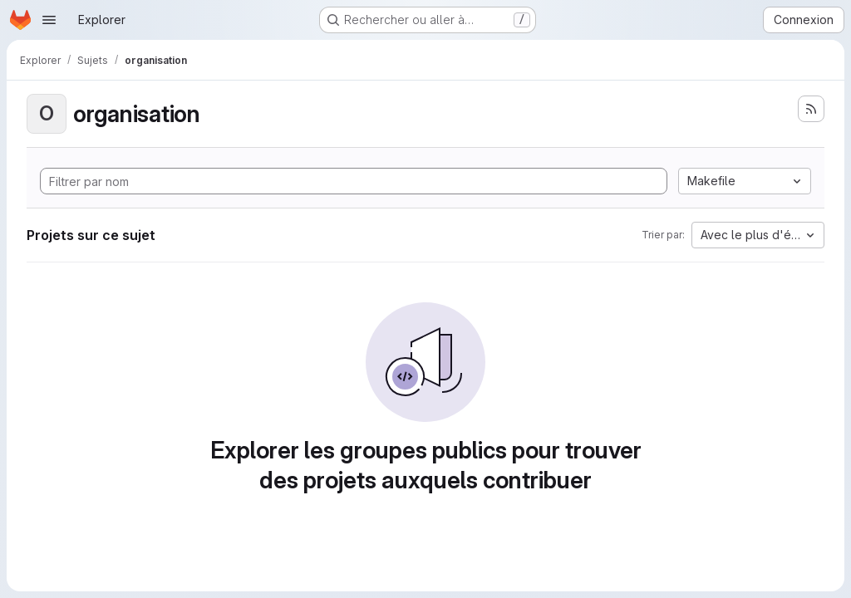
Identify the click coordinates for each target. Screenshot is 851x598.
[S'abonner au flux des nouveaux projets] (811, 109)
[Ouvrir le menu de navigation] (49, 20)
